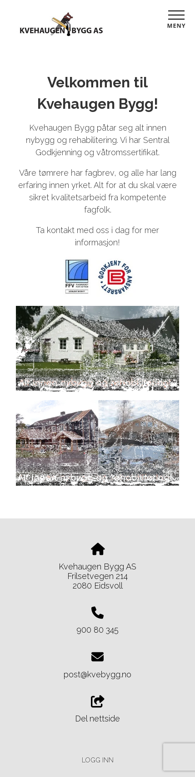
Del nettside (97, 710)
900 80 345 (97, 630)
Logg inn (98, 760)
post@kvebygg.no (97, 674)
